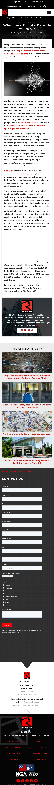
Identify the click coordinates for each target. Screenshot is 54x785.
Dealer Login (40, 753)
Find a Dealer (40, 747)
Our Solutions (14, 747)
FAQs (37, 325)
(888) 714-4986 (27, 691)
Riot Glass (9, 171)
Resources (14, 759)
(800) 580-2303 (37, 2)
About (40, 742)
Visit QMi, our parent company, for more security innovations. (27, 735)
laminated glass (24, 174)
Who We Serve (14, 753)
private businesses (29, 122)
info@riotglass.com (20, 2)
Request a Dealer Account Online (27, 705)
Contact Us (27, 330)
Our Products (14, 742)
